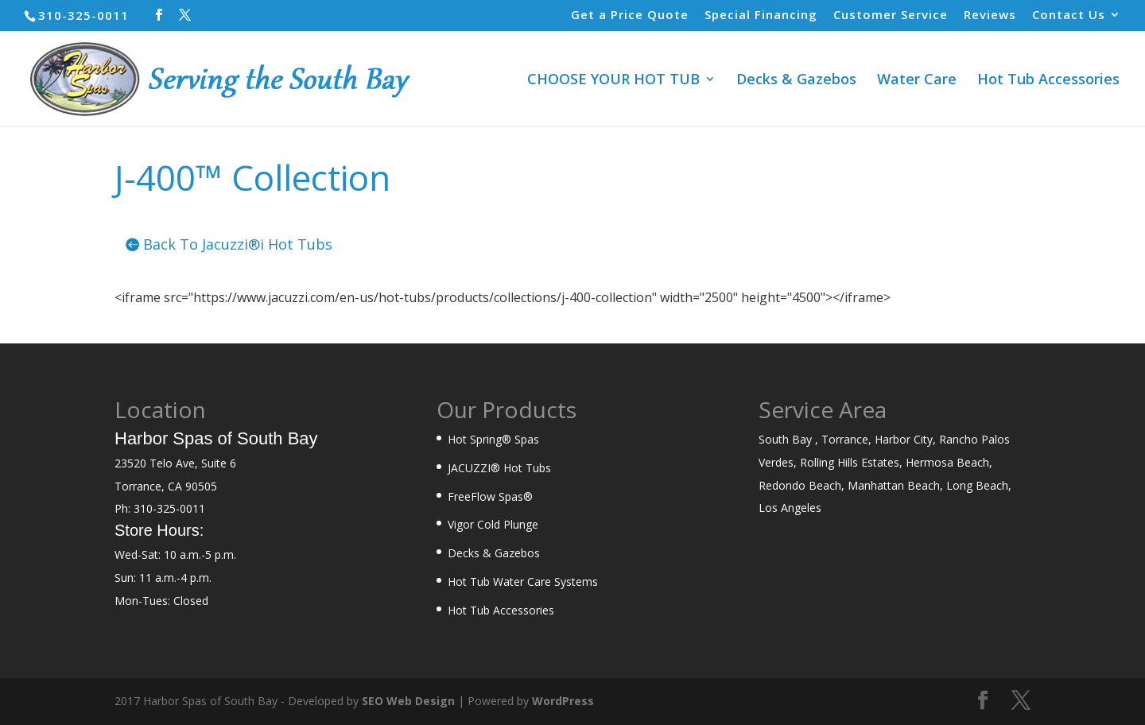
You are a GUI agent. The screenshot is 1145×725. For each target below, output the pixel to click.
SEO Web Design (408, 700)
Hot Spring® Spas (493, 439)
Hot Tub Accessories (1048, 80)
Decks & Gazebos (796, 80)
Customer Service (890, 15)
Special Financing (760, 15)
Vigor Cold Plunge (493, 524)
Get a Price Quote (630, 15)
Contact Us (1068, 15)
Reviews (990, 15)
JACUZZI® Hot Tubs (499, 467)
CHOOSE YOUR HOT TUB (613, 80)
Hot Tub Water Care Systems (523, 581)
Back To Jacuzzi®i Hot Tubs (237, 244)
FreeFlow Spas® (490, 496)
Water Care (917, 80)
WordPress (563, 700)
